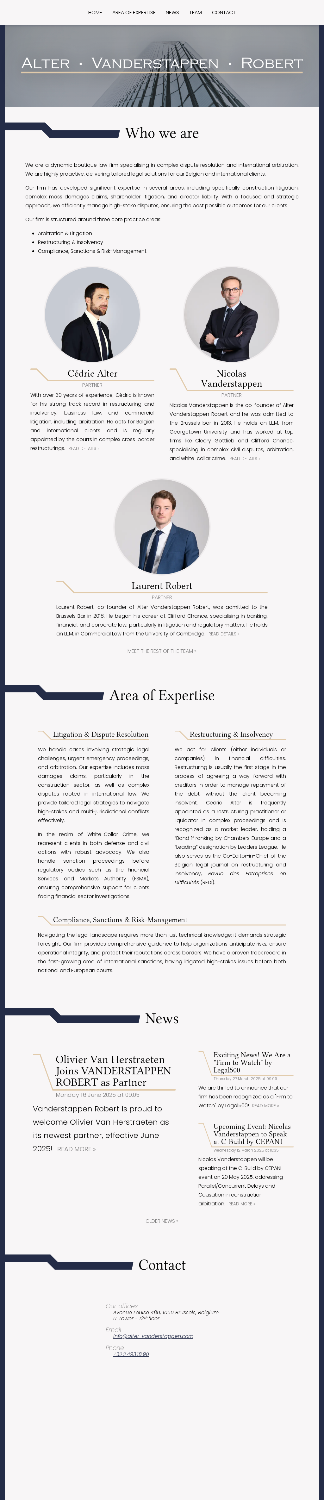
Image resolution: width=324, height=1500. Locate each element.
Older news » (162, 1221)
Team (195, 12)
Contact (224, 12)
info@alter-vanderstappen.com (153, 1336)
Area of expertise (134, 12)
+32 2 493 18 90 (131, 1354)
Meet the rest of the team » (162, 651)
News (172, 12)
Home (95, 12)
